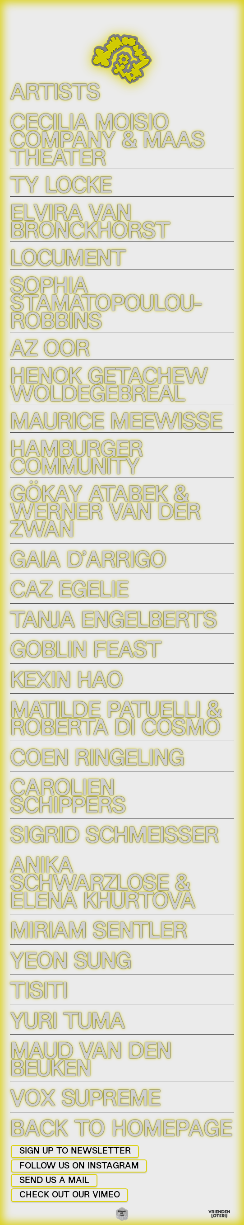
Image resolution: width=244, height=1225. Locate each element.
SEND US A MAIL (54, 1181)
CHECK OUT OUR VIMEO (69, 1195)
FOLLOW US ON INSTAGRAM (79, 1166)
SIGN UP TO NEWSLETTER (75, 1151)
